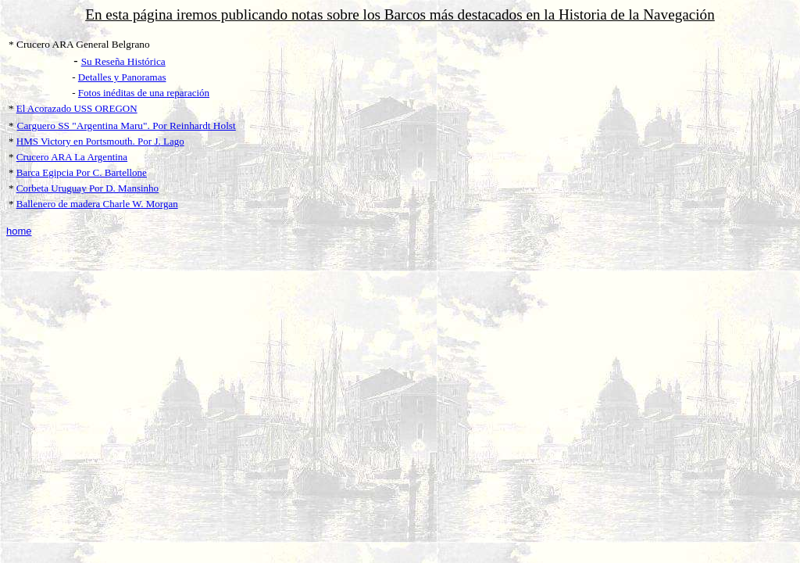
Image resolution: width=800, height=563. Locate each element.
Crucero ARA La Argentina (71, 157)
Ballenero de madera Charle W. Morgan (97, 204)
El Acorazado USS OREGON (77, 108)
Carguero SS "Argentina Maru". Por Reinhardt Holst (126, 125)
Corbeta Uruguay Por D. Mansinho (87, 188)
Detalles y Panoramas (122, 77)
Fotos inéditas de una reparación (143, 93)
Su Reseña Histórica (123, 61)
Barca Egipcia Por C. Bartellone (81, 172)
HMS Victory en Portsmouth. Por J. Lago (100, 141)
